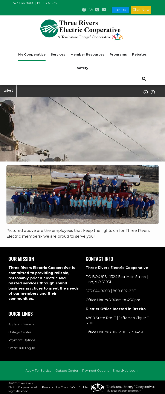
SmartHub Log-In (21, 348)
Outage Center (19, 332)
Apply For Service (21, 324)
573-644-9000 (23, 3)
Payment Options (21, 340)
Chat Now (141, 10)
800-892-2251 (47, 3)
